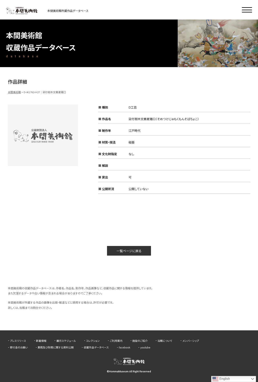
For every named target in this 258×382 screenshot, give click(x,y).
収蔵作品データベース (96, 347)
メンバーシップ (191, 341)
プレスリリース (18, 341)
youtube (145, 347)
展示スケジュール (66, 341)
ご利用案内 (116, 341)
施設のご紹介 (140, 341)
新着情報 (41, 341)
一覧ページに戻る (128, 250)
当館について (164, 341)
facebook (124, 347)
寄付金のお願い (19, 347)
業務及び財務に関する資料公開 (56, 347)
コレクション (93, 341)
